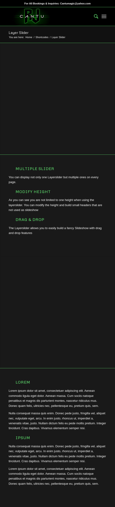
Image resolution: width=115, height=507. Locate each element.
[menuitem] (93, 16)
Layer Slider (19, 32)
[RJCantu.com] (48, 16)
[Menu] (104, 16)
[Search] (93, 16)
